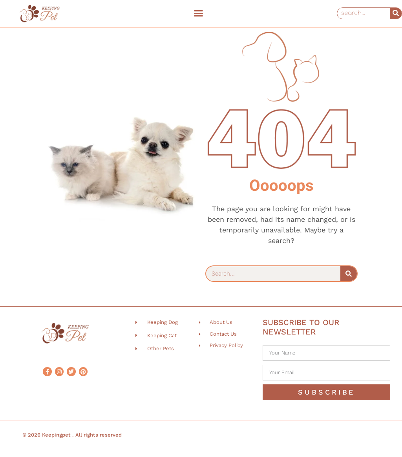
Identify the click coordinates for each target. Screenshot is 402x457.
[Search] (396, 13)
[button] (198, 13)
